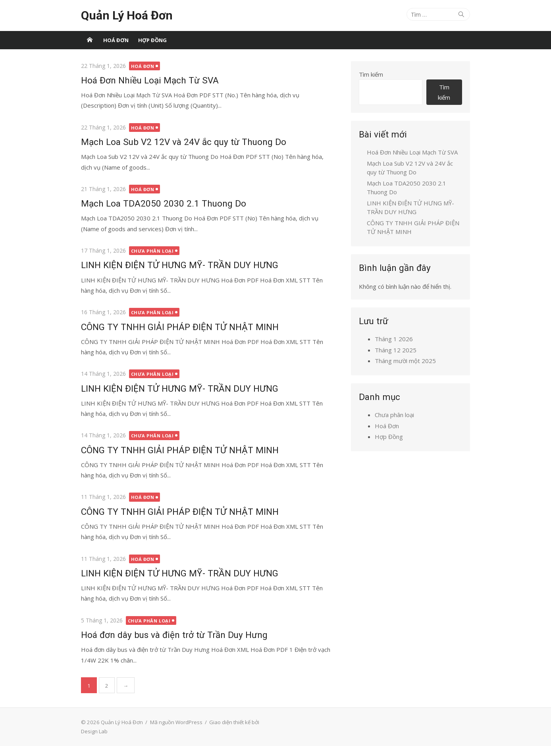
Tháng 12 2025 (395, 350)
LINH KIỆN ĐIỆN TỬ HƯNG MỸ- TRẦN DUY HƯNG (179, 265)
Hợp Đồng (152, 40)
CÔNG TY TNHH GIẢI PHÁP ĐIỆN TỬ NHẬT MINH (180, 327)
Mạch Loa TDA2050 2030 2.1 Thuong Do (163, 203)
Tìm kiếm (371, 74)
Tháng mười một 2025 (405, 361)
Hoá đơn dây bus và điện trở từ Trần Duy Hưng (174, 635)
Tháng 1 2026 (394, 339)
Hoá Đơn (116, 40)
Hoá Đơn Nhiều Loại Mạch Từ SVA (150, 80)
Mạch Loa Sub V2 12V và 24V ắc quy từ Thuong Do (183, 142)
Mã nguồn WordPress (176, 722)
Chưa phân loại (152, 251)
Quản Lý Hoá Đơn (127, 15)
